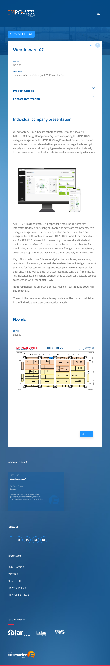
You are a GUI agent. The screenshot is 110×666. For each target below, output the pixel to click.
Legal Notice (16, 567)
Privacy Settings (18, 595)
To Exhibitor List (20, 34)
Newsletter (15, 581)
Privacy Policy (17, 588)
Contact (13, 574)
